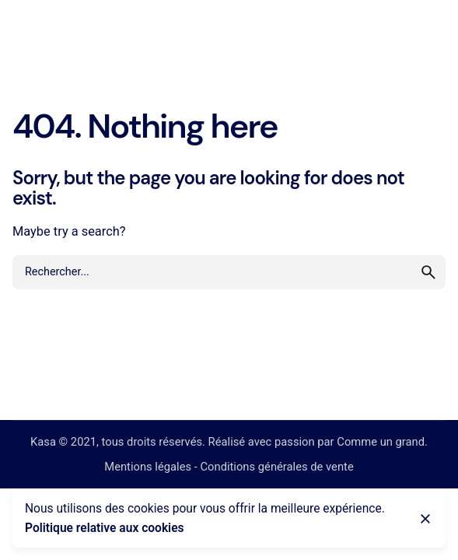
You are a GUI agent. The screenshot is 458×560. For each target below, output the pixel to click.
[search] (428, 272)
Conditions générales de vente (276, 467)
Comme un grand (381, 442)
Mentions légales (147, 467)
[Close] (425, 518)
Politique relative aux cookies (104, 528)
